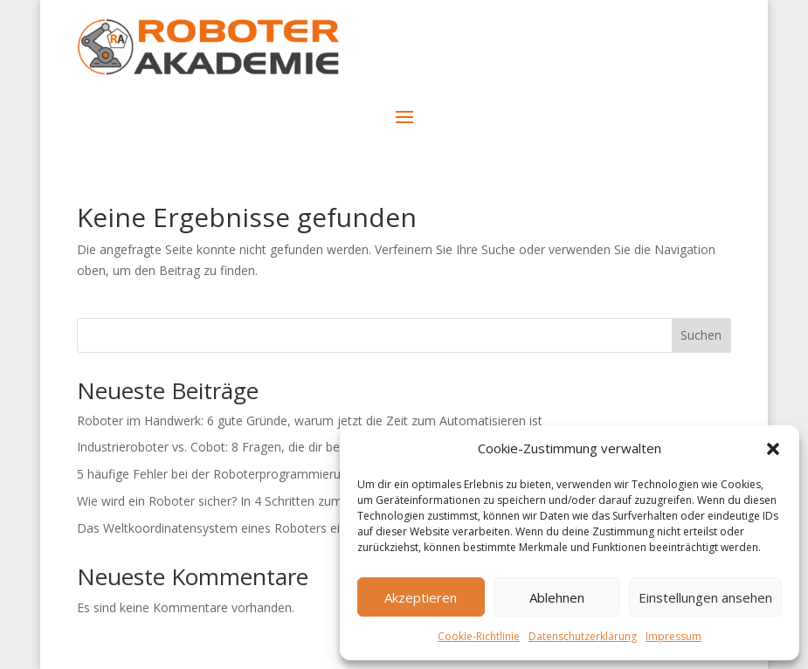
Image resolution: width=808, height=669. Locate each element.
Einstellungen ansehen (705, 597)
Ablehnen (556, 597)
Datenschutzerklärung (582, 636)
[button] (773, 449)
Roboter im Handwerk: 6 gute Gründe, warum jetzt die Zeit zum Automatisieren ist (309, 420)
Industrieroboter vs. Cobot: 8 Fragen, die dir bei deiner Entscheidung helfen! (289, 446)
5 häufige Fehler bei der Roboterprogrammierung (216, 474)
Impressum (673, 636)
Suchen (701, 335)
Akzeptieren (420, 597)
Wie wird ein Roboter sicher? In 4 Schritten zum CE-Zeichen (243, 501)
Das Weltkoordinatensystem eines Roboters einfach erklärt (244, 528)
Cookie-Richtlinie (479, 636)
